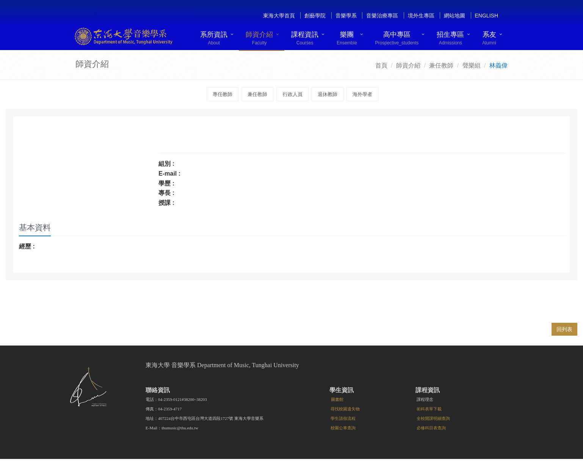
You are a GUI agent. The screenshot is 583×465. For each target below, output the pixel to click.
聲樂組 (471, 65)
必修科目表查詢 (431, 428)
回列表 (564, 329)
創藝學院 (315, 16)
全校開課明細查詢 (433, 418)
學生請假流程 (343, 418)
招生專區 (450, 38)
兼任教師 (441, 65)
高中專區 (397, 38)
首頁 (381, 65)
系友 (489, 38)
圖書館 (337, 399)
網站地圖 (454, 16)
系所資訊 (213, 38)
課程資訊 (304, 38)
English (486, 16)
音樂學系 (346, 16)
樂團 (347, 38)
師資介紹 (259, 38)
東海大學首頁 (279, 16)
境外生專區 (421, 16)
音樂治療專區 (382, 16)
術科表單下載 (429, 409)
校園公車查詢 (343, 428)
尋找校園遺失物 (345, 409)
